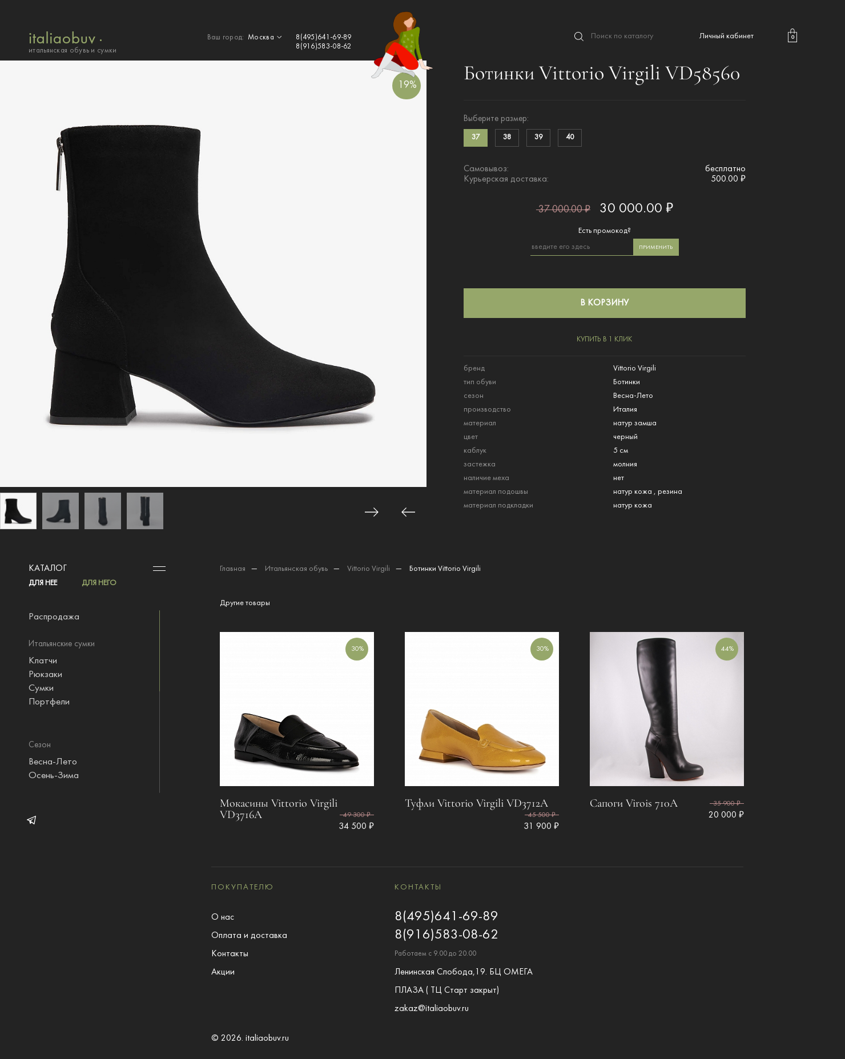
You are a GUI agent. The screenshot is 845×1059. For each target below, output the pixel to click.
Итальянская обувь (296, 569)
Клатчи (43, 661)
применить (656, 247)
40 (570, 137)
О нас (222, 917)
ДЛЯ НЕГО (99, 583)
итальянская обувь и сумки (73, 41)
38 (507, 137)
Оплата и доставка (249, 935)
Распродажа (54, 617)
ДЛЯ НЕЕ (43, 583)
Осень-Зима (54, 775)
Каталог (48, 568)
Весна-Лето (53, 762)
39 (538, 137)
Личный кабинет (726, 36)
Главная (233, 569)
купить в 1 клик (604, 339)
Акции (223, 972)
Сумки (41, 688)
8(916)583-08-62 (324, 46)
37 (476, 137)
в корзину (604, 303)
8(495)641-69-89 (324, 37)
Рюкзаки (45, 674)
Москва (266, 37)
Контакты (229, 954)
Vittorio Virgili (368, 569)
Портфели (49, 702)
